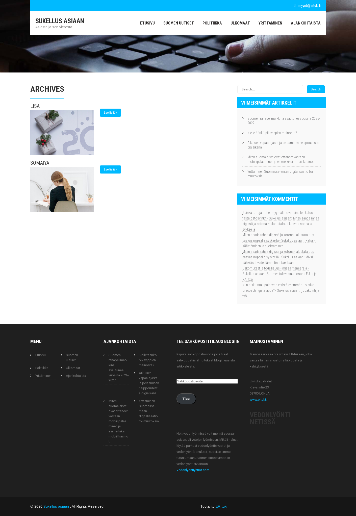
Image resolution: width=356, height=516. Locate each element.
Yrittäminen (270, 23)
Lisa (35, 106)
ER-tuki (221, 506)
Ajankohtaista (306, 23)
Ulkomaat (240, 23)
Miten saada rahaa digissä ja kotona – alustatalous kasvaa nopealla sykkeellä (280, 223)
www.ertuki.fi (259, 399)
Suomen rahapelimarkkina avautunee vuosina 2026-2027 (283, 120)
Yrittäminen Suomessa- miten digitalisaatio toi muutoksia (280, 173)
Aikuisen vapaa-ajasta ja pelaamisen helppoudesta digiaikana (283, 145)
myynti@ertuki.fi (309, 6)
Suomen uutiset (178, 23)
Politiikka (212, 23)
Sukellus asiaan (56, 506)
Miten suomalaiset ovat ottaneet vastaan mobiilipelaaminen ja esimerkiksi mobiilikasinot (280, 159)
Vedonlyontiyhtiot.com (192, 470)
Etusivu (147, 23)
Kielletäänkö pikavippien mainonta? (272, 133)
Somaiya (39, 163)
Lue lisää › (110, 112)
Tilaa (186, 399)
